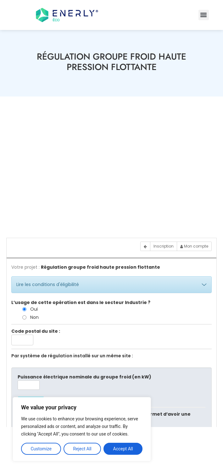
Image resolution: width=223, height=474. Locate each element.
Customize (41, 448)
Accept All (123, 448)
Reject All (82, 448)
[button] (203, 15)
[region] (82, 429)
